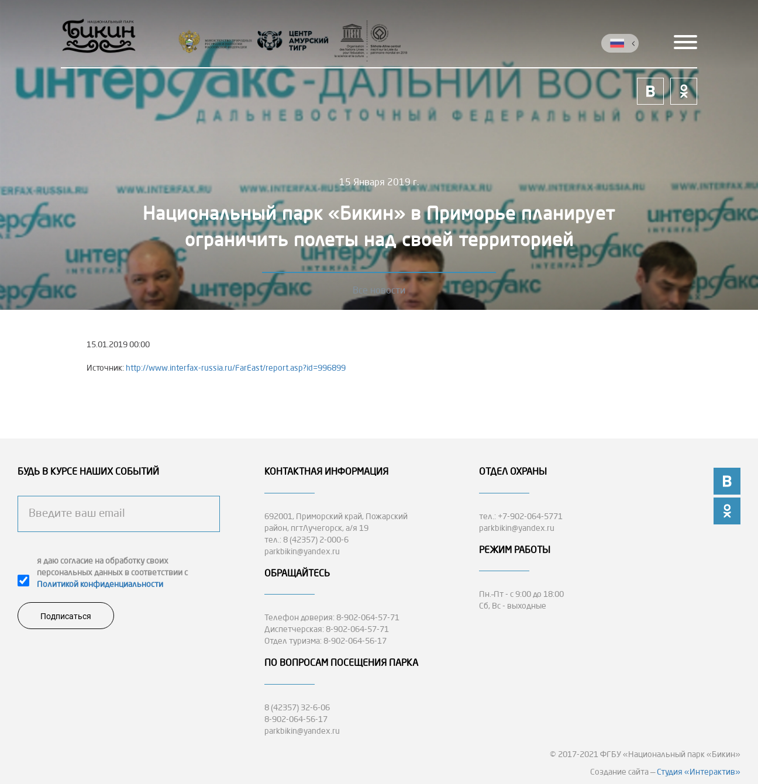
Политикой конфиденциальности (100, 585)
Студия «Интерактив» (698, 772)
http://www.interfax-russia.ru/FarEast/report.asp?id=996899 (236, 368)
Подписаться (65, 616)
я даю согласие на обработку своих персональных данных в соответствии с (112, 573)
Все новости (379, 291)
